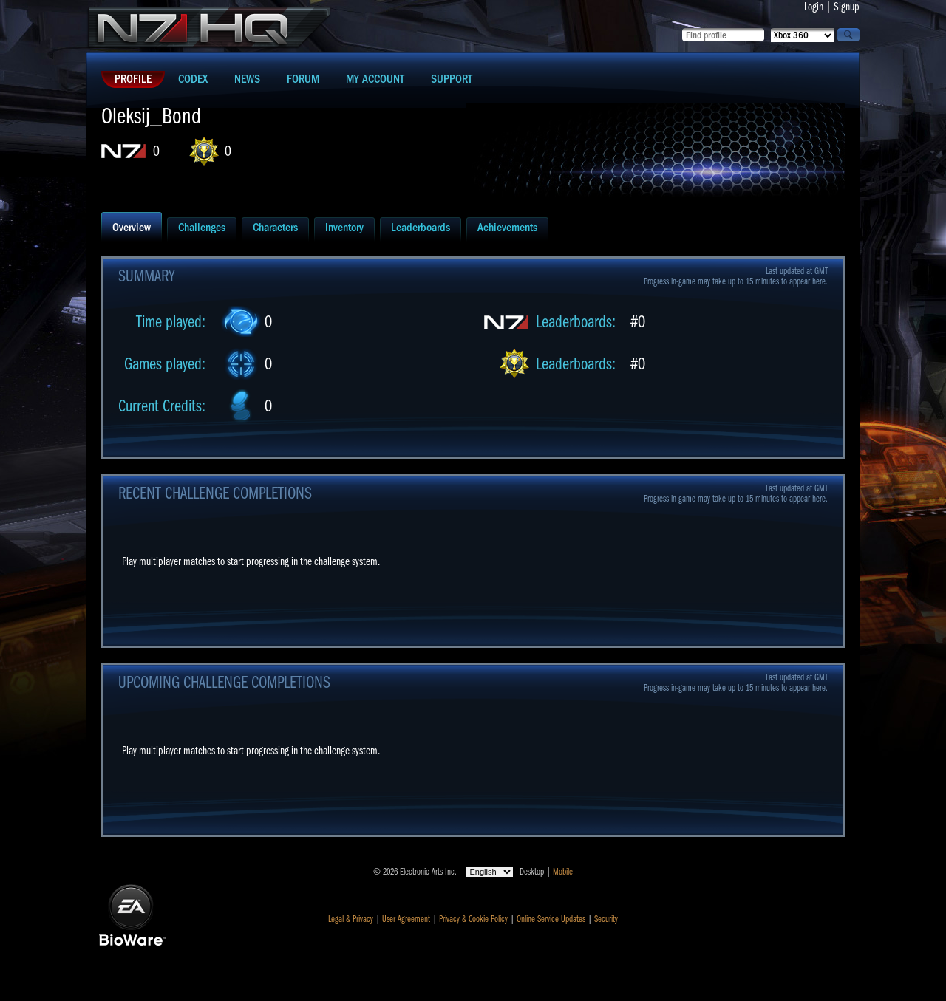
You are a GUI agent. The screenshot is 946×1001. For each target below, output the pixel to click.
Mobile (563, 872)
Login (813, 6)
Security (606, 919)
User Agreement (406, 919)
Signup (847, 6)
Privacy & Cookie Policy (473, 919)
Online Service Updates (551, 919)
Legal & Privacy (350, 919)
